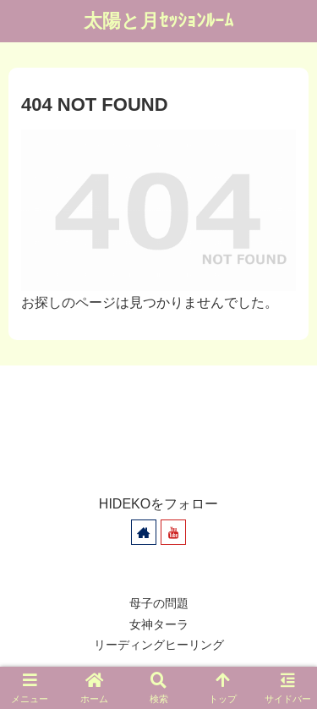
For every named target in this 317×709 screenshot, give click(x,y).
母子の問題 (159, 603)
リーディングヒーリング (159, 644)
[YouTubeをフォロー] (173, 532)
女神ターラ (159, 624)
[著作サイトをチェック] (143, 532)
